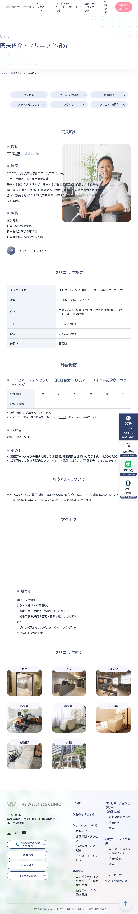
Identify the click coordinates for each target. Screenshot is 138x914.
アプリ (62, 417)
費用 (111, 828)
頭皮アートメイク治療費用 (87, 892)
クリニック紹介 (109, 104)
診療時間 (109, 95)
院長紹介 (28, 95)
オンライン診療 (27, 875)
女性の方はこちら (123, 6)
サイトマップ (113, 875)
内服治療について (120, 817)
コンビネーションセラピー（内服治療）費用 (87, 880)
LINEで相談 (27, 865)
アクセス (68, 104)
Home (5, 73)
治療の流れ (116, 858)
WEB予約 (28, 855)
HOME (76, 803)
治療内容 (114, 822)
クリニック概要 (69, 95)
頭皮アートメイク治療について (120, 851)
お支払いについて (29, 104)
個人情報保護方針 (116, 881)
